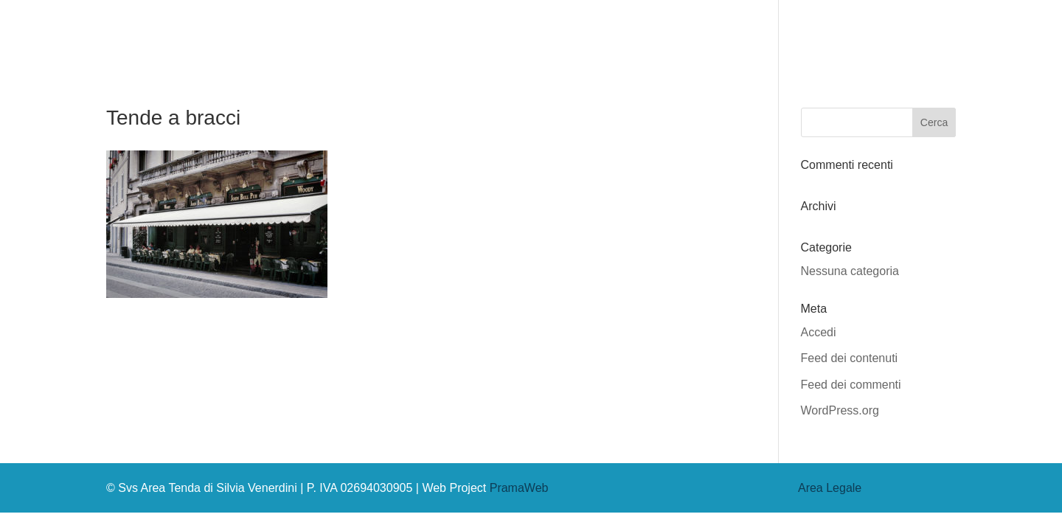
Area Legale (829, 488)
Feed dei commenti (851, 384)
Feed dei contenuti (849, 358)
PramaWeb (519, 488)
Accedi (818, 332)
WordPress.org (840, 410)
